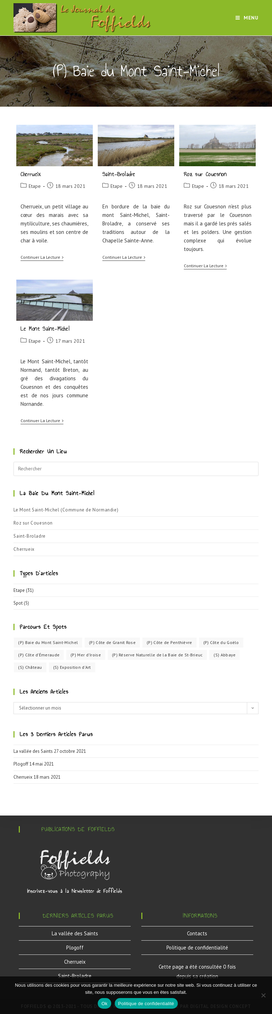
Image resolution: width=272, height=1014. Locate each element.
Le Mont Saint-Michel (45, 328)
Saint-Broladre (118, 174)
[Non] (263, 995)
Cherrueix (31, 174)
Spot (18, 603)
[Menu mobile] (247, 17)
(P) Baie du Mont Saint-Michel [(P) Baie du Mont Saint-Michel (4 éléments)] (48, 642)
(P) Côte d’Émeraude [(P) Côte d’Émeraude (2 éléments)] (39, 654)
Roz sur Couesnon (205, 174)
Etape (35, 186)
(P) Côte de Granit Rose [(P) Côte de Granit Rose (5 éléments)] (112, 642)
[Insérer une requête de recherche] (135, 469)
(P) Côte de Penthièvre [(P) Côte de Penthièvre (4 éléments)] (169, 642)
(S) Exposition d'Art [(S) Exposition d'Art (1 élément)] (72, 667)
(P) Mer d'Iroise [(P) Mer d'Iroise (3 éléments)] (85, 654)
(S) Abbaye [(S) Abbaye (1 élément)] (225, 654)
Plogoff (20, 764)
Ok (104, 1003)
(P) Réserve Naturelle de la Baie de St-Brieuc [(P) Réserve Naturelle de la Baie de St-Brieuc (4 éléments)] (157, 654)
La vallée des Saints (33, 751)
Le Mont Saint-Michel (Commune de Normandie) (65, 510)
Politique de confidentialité (197, 947)
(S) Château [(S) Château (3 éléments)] (30, 667)
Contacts (197, 933)
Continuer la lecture (42, 257)
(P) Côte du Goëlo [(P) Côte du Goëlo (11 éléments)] (221, 642)
